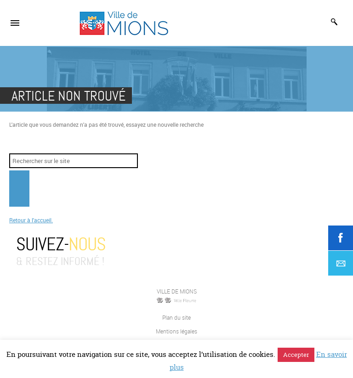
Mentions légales (176, 331)
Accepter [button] (296, 354)
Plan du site (176, 317)
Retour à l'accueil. (31, 220)
